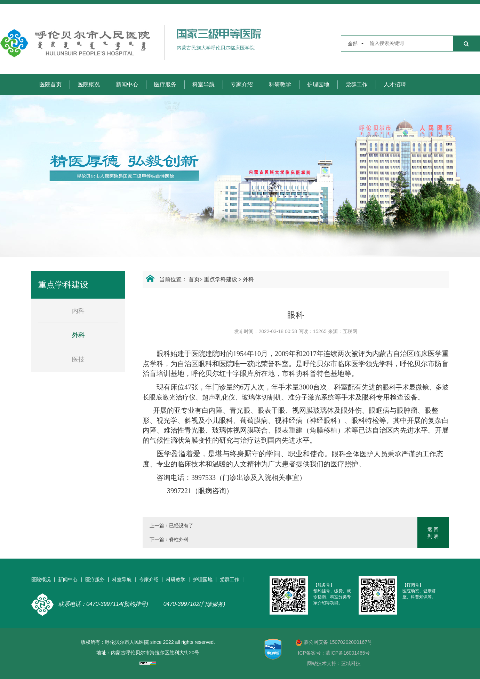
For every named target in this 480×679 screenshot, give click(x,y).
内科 (78, 310)
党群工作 (356, 84)
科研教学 (280, 84)
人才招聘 (395, 84)
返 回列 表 (433, 533)
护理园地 (318, 84)
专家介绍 (242, 84)
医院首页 (50, 84)
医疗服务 (165, 84)
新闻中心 (127, 84)
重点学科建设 (220, 279)
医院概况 (89, 84)
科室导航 (203, 84)
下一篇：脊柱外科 (169, 539)
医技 (78, 359)
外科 (248, 279)
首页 (194, 279)
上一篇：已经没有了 (171, 525)
